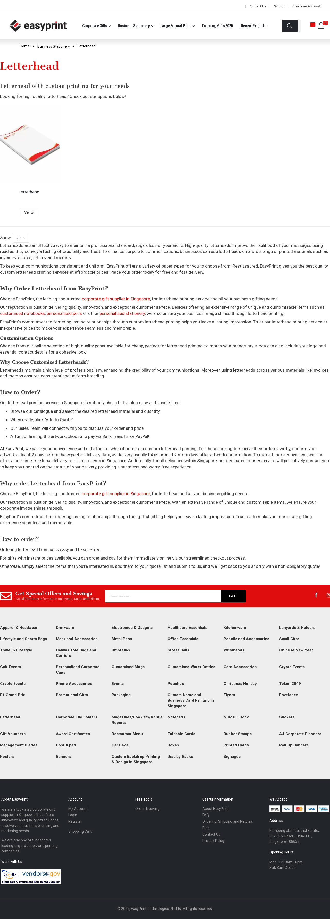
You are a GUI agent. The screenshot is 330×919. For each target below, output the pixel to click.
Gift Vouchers (13, 734)
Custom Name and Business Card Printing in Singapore (191, 700)
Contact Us (258, 6)
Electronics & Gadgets (132, 627)
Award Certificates (73, 734)
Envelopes (288, 695)
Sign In (279, 6)
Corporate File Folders (76, 717)
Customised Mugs (128, 667)
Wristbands (234, 650)
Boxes (173, 745)
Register (75, 821)
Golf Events (10, 667)
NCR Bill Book (236, 717)
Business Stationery (53, 46)
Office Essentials (183, 639)
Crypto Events (292, 667)
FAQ (205, 815)
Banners (63, 756)
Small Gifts (289, 639)
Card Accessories (240, 667)
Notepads (176, 717)
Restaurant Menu (127, 734)
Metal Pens (122, 639)
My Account (78, 808)
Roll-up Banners (294, 745)
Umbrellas (121, 650)
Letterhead (28, 191)
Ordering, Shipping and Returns (227, 821)
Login (72, 815)
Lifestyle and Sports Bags (23, 639)
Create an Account (306, 6)
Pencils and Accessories (246, 639)
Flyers (229, 695)
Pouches (176, 683)
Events (118, 683)
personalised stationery (122, 313)
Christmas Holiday (240, 683)
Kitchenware (235, 627)
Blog (206, 828)
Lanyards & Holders (297, 627)
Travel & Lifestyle (16, 650)
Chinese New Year (296, 650)
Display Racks (180, 756)
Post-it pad (66, 745)
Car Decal (120, 745)
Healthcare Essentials (187, 627)
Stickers (286, 717)
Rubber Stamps (238, 734)
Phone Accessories (74, 683)
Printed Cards (236, 745)
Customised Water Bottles (191, 667)
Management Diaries (18, 745)
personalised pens (64, 313)
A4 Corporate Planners (300, 734)
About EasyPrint (215, 808)
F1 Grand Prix (12, 695)
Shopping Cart (80, 831)
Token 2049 (290, 683)
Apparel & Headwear (19, 627)
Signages (232, 756)
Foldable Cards (181, 734)
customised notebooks (22, 313)
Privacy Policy (213, 841)
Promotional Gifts (72, 695)
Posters (7, 756)
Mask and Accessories (76, 639)
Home (25, 46)
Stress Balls (178, 650)
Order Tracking (147, 808)
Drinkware (65, 627)
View (29, 212)
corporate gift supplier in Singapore (116, 299)
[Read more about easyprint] (38, 26)
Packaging (121, 695)
